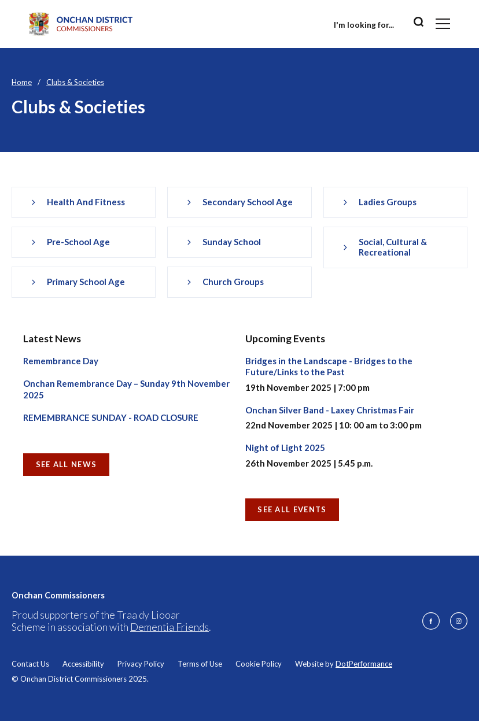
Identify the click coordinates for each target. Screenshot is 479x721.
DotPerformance (364, 663)
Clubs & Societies (75, 82)
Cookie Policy (258, 663)
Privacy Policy (140, 663)
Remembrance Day (60, 361)
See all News (66, 464)
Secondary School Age (247, 202)
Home (22, 82)
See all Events (291, 509)
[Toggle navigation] (443, 24)
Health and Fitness (86, 202)
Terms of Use (200, 663)
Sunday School (231, 241)
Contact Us (30, 663)
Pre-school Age (78, 241)
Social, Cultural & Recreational (393, 246)
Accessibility (83, 663)
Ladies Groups (388, 202)
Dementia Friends (169, 627)
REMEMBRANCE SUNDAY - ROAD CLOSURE (110, 417)
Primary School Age (86, 281)
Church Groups (233, 281)
